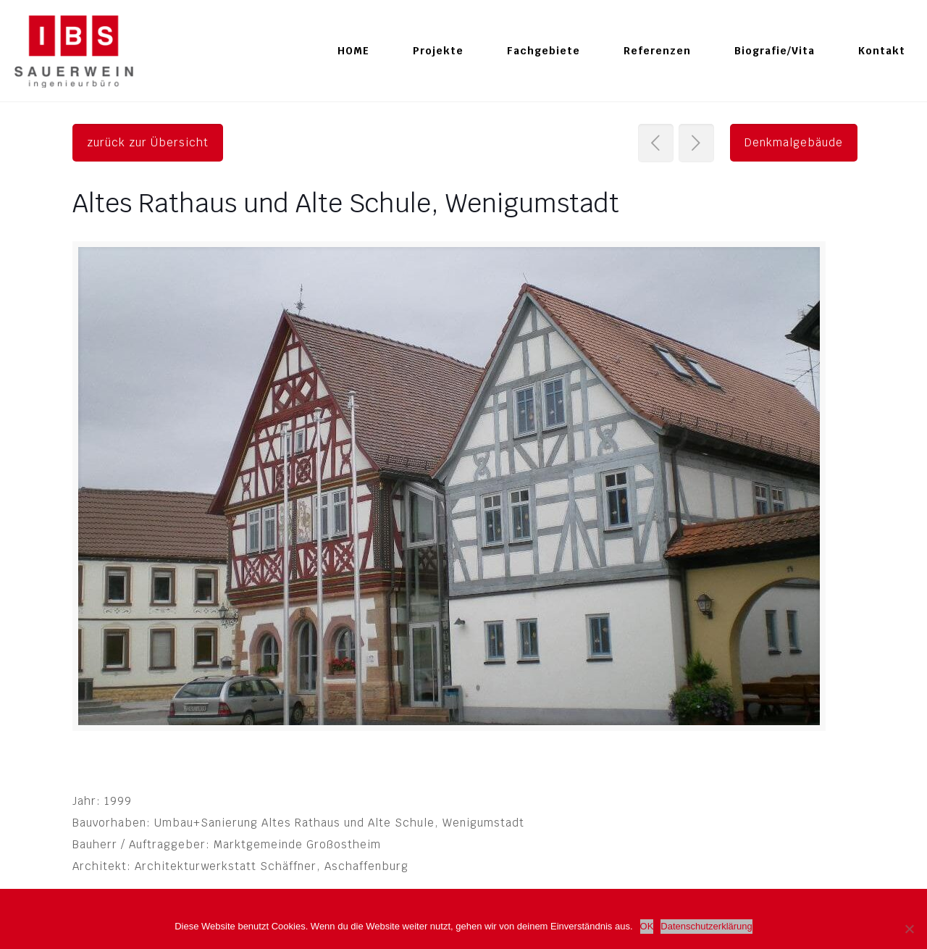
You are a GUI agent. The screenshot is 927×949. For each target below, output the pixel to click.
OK (647, 926)
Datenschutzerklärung (706, 926)
